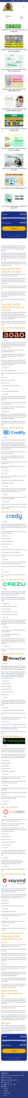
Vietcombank (6, 678)
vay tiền (10, 249)
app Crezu (13, 593)
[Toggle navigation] (24, 6)
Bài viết (3, 1025)
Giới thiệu (5, 1090)
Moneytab (11, 724)
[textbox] (13, 220)
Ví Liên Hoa (12, 888)
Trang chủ (5, 1088)
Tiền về (14, 228)
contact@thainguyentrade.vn (11, 1080)
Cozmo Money (10, 524)
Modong (5, 440)
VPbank (12, 678)
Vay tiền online (6, 1093)
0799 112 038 (8, 1077)
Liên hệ (5, 1095)
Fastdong (3, 819)
